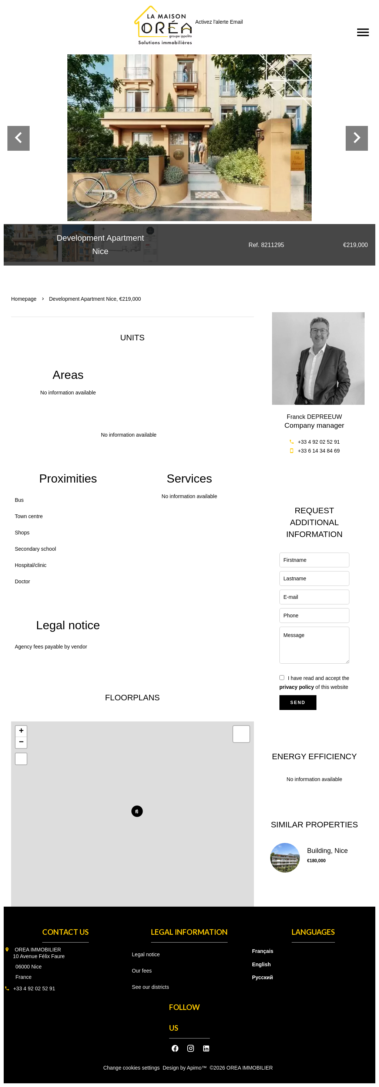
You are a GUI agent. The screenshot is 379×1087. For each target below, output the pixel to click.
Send (297, 702)
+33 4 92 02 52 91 (319, 442)
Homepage (24, 299)
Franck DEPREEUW (314, 416)
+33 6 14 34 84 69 (319, 451)
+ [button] (21, 731)
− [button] (21, 742)
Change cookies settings (131, 1068)
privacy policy (296, 687)
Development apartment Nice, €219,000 (95, 299)
